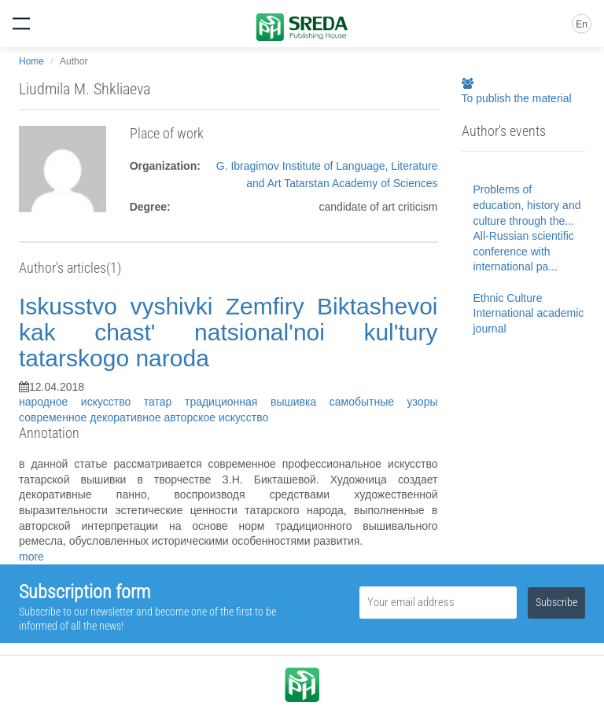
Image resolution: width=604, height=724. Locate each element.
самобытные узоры (384, 401)
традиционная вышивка (257, 401)
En (581, 24)
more (31, 556)
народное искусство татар (102, 401)
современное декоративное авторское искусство (143, 417)
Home (31, 61)
